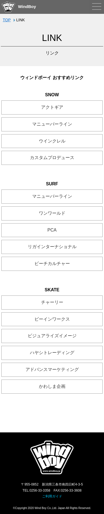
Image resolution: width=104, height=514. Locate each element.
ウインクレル (52, 141)
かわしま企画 (52, 386)
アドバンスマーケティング (52, 369)
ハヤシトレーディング (52, 352)
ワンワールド (52, 213)
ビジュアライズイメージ (52, 335)
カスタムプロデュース (52, 157)
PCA (52, 230)
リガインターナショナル (52, 246)
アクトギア (52, 107)
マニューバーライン (52, 124)
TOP (7, 20)
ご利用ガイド (52, 496)
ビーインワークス (52, 319)
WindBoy (18, 6)
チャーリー (52, 302)
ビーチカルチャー (52, 263)
